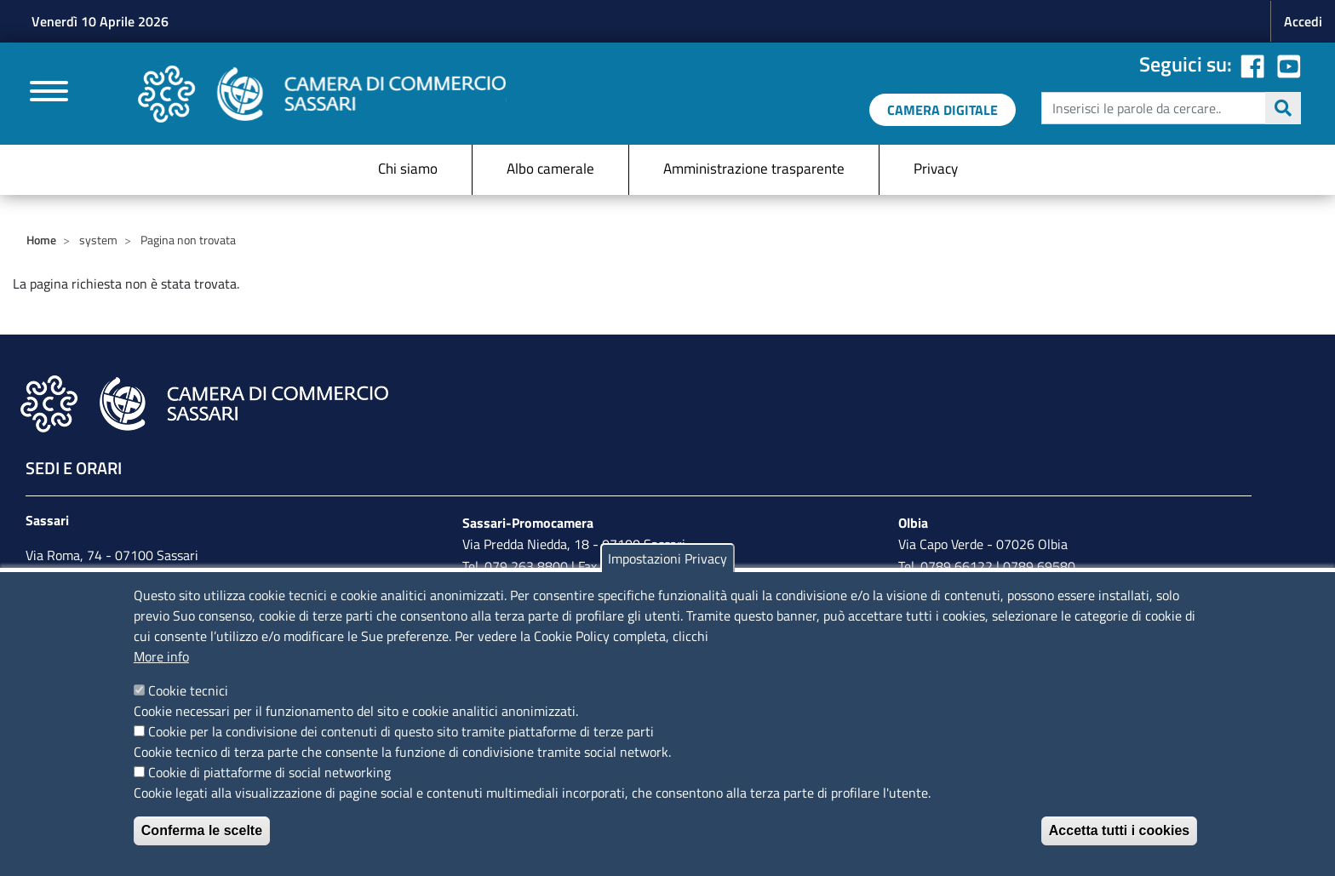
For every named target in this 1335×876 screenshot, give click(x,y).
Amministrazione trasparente (754, 168)
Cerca (1283, 108)
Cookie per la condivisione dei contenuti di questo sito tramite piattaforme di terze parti (401, 731)
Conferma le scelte (201, 830)
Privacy (936, 168)
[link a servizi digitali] (942, 110)
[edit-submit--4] (1169, 108)
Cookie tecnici (188, 690)
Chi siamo (408, 168)
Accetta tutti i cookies (1119, 830)
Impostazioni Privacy (667, 558)
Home (41, 240)
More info (161, 656)
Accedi (1303, 21)
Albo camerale (550, 168)
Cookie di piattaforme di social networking (269, 772)
